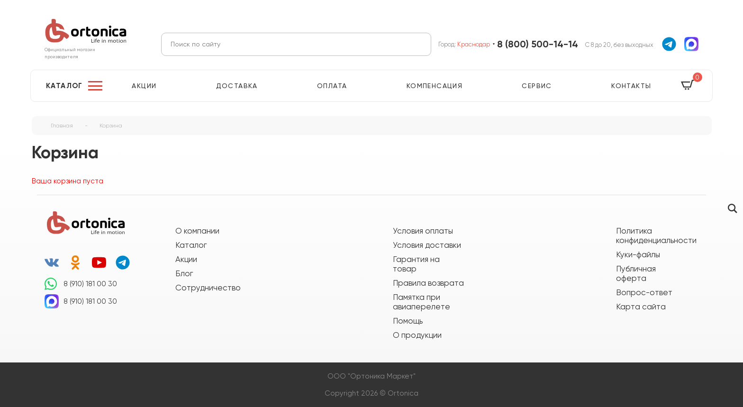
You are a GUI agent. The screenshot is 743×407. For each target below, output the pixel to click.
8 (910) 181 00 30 (90, 284)
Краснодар (473, 44)
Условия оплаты (423, 230)
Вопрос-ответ (644, 292)
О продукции (417, 335)
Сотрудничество (208, 287)
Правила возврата (428, 283)
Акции (144, 86)
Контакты (631, 86)
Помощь (408, 321)
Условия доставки (427, 245)
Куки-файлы (638, 254)
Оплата (332, 86)
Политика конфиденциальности (651, 235)
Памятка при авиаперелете (421, 301)
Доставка (237, 86)
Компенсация (434, 86)
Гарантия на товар (416, 263)
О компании (197, 230)
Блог (184, 273)
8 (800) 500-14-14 (537, 44)
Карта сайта (641, 306)
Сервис (537, 86)
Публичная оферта (636, 273)
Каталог (64, 85)
